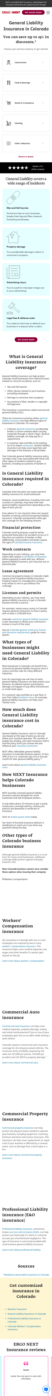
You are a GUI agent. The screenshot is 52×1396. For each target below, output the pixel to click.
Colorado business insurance (28, 542)
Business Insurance (17, 1309)
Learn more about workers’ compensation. (23, 961)
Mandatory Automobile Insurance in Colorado (26, 1274)
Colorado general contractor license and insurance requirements (24, 631)
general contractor (26, 429)
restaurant (28, 445)
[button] (26, 62)
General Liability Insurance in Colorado (27, 1314)
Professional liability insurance (17, 1229)
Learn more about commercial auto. (20, 1062)
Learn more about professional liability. (21, 1250)
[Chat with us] (46, 1389)
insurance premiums (27, 746)
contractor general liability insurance (30, 619)
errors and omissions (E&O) (25, 1232)
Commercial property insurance (18, 1128)
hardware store (26, 697)
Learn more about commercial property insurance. (22, 1157)
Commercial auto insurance (16, 1026)
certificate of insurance (35, 556)
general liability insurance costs (24, 766)
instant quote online (21, 817)
